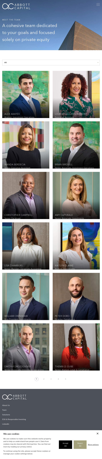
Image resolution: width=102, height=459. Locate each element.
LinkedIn (5, 424)
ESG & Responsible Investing (14, 419)
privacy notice (26, 447)
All (5, 62)
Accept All (65, 444)
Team (4, 410)
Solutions (6, 415)
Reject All (80, 444)
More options (93, 445)
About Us (6, 405)
